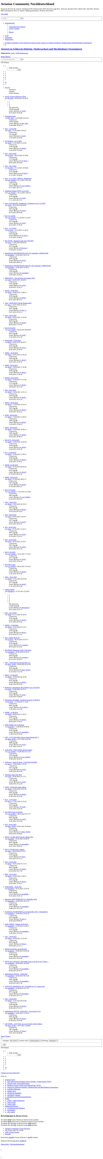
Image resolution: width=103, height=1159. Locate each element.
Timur (10, 938)
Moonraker (25, 607)
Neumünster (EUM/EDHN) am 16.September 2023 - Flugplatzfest (26, 912)
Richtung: (50, 1040)
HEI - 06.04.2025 (10, 390)
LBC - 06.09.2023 (10, 937)
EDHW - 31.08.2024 (11, 625)
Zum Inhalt (4, 14)
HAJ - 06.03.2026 (10, 153)
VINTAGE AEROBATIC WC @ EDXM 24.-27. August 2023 (25, 986)
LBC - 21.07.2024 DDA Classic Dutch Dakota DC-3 (22, 737)
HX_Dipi (11, 118)
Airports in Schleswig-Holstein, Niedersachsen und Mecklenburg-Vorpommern (41, 49)
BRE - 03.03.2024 (10, 874)
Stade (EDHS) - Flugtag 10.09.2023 (16, 924)
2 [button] (5, 73)
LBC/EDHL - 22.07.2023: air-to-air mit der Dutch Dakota (23, 1024)
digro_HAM (12, 664)
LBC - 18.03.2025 (10, 502)
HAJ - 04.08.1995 (10, 315)
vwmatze (25, 645)
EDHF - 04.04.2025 (11, 477)
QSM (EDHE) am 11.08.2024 (14, 725)
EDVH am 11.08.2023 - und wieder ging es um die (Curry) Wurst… (27, 961)
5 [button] (5, 79)
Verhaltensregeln (10, 116)
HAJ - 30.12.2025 (10, 166)
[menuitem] (17, 27)
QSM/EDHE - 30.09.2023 (13, 887)
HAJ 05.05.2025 (10, 328)
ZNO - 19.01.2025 (11, 577)
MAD (9, 143)
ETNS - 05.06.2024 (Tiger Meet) (15, 787)
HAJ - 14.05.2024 (10, 800)
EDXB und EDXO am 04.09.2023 (16, 949)
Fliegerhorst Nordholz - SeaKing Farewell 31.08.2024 (22, 700)
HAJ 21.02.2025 (10, 552)
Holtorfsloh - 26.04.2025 (13, 340)
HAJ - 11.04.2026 (10, 129)
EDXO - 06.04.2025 (11, 403)
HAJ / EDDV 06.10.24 (12, 638)
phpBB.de (23, 1141)
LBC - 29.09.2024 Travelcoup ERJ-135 (17, 663)
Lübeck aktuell (9, 589)
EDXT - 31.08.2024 (11, 675)
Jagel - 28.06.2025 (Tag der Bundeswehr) (18, 303)
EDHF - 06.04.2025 (11, 365)
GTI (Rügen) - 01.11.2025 (13, 141)
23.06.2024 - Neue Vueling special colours (18, 750)
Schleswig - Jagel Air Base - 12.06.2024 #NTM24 (21, 762)
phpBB (11, 1137)
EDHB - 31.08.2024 (11, 712)
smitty (13, 53)
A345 (23, 111)
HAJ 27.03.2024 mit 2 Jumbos (15, 849)
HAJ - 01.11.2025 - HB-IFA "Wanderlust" (18, 178)
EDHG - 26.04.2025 (11, 353)
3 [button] (5, 75)
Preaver (24, 248)
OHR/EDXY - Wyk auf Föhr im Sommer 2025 (20, 278)
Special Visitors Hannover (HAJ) (15, 96)
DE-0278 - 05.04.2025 (12, 440)
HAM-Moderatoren (22, 53)
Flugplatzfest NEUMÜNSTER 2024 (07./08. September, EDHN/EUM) (28, 266)
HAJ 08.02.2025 (10, 564)
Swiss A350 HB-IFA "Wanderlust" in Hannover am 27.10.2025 (25, 203)
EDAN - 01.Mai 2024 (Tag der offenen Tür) (19, 837)
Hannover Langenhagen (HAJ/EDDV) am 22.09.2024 (22, 687)
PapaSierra (11, 591)
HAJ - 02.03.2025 (10, 540)
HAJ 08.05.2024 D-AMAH (13, 812)
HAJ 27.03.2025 (10, 490)
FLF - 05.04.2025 (10, 452)
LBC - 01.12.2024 (10, 613)
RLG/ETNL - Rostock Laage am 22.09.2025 (19, 241)
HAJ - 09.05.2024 (10, 824)
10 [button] (5, 82)
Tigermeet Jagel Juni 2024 (13, 775)
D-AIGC (10, 155)
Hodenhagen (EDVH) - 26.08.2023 (16, 974)
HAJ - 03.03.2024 (10, 862)
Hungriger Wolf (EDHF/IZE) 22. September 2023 (21, 899)
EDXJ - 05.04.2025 (11, 427)
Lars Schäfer (12, 180)
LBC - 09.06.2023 (10, 999)
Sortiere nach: (31, 1040)
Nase (9, 851)
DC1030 (10, 98)
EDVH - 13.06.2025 (11, 290)
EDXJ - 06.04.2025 (11, 415)
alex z (9, 305)
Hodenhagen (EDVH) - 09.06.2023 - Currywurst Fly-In (23, 1011)
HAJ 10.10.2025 (10, 216)
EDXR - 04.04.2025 (11, 465)
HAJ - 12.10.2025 (10, 228)
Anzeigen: (10, 1040)
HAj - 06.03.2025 (10, 527)
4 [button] (5, 77)
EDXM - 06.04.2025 (11, 378)
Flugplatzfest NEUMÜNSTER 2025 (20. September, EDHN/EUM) (26, 253)
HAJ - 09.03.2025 (10, 515)
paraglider (11, 255)
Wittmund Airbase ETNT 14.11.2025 (17, 191)
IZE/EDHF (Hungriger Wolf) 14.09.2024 (18, 650)
